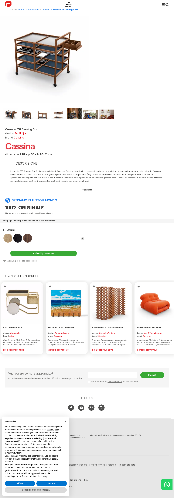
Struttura (43, 231)
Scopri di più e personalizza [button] (36, 492)
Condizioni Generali (77, 465)
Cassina (19, 137)
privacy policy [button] (53, 432)
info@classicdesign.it (54, 493)
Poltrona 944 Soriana (149, 327)
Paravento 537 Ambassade (107, 327)
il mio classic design (68, 4)
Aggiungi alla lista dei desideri (22, 260)
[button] (65, 423)
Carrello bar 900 (12, 327)
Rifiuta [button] (20, 486)
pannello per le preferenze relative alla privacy (26, 479)
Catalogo (165, 4)
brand (8, 336)
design (11, 333)
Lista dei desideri (6, 286)
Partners (112, 465)
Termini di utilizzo (115, 381)
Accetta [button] (51, 486)
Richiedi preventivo (43, 253)
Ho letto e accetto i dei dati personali (113, 381)
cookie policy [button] (48, 444)
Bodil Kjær (21, 133)
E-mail (112, 375)
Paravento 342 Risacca (61, 327)
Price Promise (98, 465)
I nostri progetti (127, 465)
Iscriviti (152, 375)
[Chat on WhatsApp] (167, 484)
